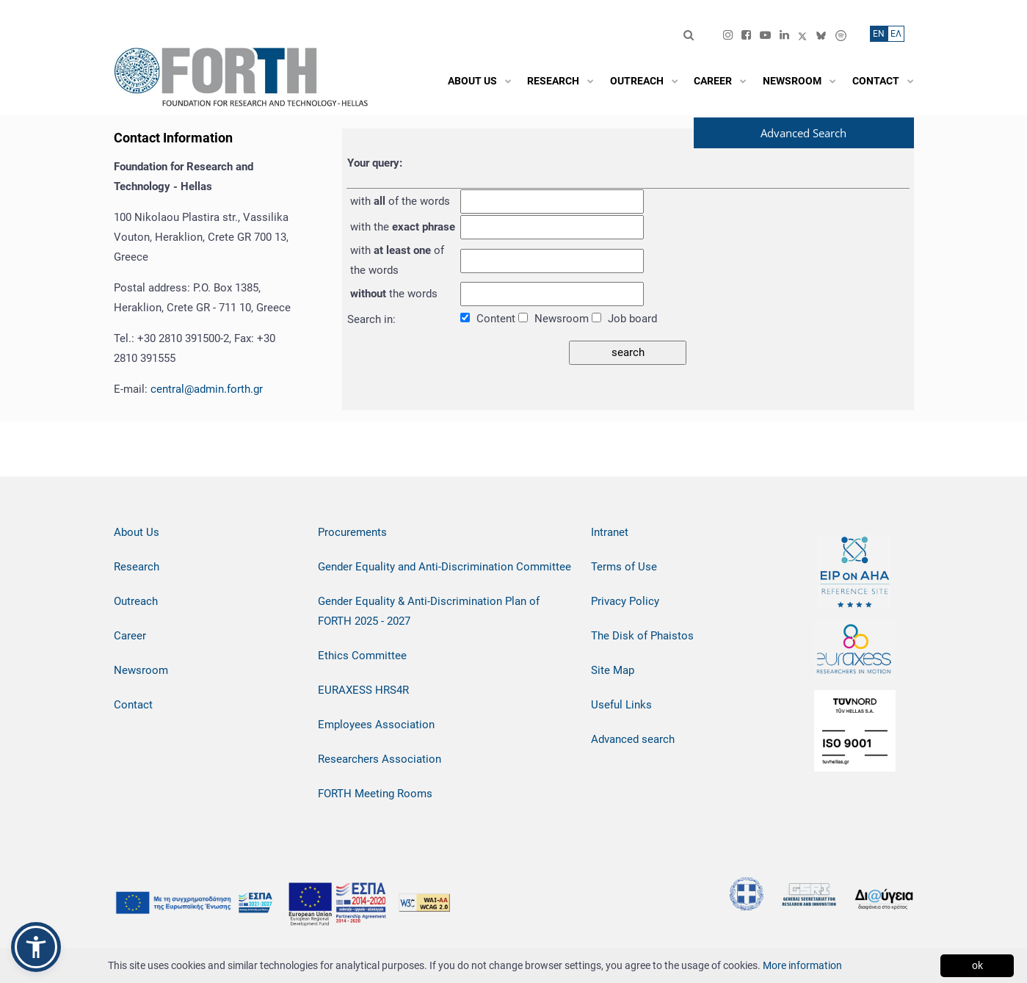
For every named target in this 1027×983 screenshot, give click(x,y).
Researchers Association (379, 759)
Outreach (136, 601)
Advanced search (633, 739)
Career (130, 635)
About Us (136, 532)
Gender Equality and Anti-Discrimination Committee (444, 566)
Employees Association (376, 724)
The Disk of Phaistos (642, 635)
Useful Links (621, 704)
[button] (36, 947)
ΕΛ (895, 34)
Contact (133, 704)
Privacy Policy (625, 601)
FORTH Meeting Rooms (375, 793)
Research (136, 566)
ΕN (879, 34)
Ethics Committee (362, 655)
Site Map (612, 670)
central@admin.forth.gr (206, 389)
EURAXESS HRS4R (363, 690)
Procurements (352, 532)
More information (802, 965)
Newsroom (141, 670)
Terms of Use (624, 566)
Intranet (609, 532)
